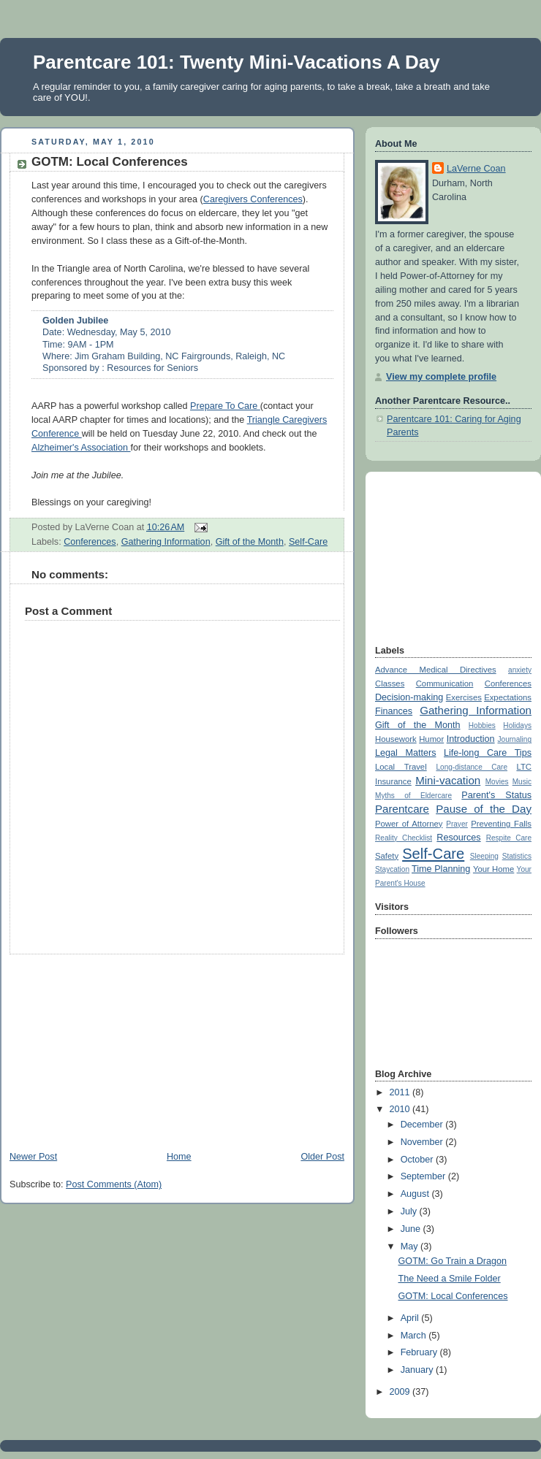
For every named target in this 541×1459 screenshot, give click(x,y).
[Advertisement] (109, 1045)
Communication (445, 683)
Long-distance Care (471, 767)
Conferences (90, 542)
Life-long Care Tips (487, 753)
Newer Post (33, 1157)
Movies (497, 782)
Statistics (516, 856)
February (420, 1352)
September (424, 1176)
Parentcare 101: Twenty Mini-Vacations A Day (236, 62)
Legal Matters (405, 753)
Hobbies (482, 725)
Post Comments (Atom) (114, 1184)
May (410, 1246)
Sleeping (484, 856)
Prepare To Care (225, 406)
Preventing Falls (501, 823)
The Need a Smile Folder (449, 1279)
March (415, 1335)
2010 (401, 1109)
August (416, 1194)
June (412, 1229)
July (410, 1211)
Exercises (464, 697)
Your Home (493, 869)
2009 (401, 1392)
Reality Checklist (403, 838)
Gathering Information (166, 542)
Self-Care (308, 542)
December (423, 1124)
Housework (396, 739)
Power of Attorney (409, 823)
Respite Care (508, 838)
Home (179, 1157)
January (418, 1370)
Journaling (514, 739)
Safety (386, 855)
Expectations (507, 697)
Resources (458, 837)
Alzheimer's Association (81, 448)
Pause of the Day (483, 809)
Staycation (392, 869)
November (423, 1142)
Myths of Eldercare (413, 796)
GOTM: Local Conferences (109, 162)
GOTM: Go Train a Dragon (452, 1261)
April (411, 1318)
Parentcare (402, 809)
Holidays (517, 725)
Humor (431, 739)
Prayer (457, 824)
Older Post (322, 1157)
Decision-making (409, 697)
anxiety (519, 670)
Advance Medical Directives (435, 669)
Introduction (471, 739)
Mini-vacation (447, 780)
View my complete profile (441, 377)
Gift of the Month (250, 542)
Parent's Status (496, 795)
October (418, 1159)
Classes (389, 683)
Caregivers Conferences (253, 199)
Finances (393, 711)
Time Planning (441, 869)
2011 (401, 1092)
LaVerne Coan (476, 169)
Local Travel (401, 766)
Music (521, 782)
